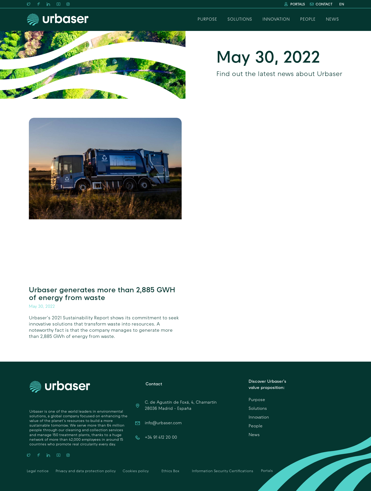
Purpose (207, 20)
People (308, 20)
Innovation (276, 20)
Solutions (239, 20)
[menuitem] (341, 4)
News (332, 20)
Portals (267, 471)
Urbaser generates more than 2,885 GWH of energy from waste (102, 293)
